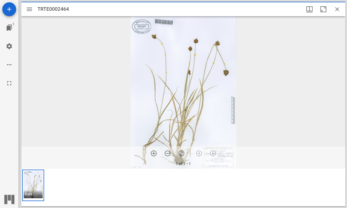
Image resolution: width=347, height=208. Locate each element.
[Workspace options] (9, 65)
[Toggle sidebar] (29, 9)
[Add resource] (9, 9)
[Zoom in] (154, 153)
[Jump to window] (9, 28)
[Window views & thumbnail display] (309, 9)
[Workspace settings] (9, 46)
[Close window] (337, 9)
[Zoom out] (168, 153)
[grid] (183, 187)
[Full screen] (9, 83)
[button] (33, 185)
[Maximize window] (323, 9)
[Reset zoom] (181, 153)
